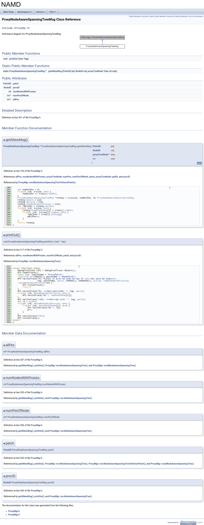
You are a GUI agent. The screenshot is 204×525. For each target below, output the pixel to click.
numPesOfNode (21, 95)
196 (22, 171)
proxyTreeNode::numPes (59, 176)
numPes (52, 193)
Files (53, 13)
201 (20, 117)
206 (22, 425)
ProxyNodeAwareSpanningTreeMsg (27, 71)
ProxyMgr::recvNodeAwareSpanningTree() (39, 261)
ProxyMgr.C (36, 171)
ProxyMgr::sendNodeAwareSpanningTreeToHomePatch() (47, 182)
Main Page (9, 12)
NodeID (79, 71)
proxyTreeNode (95, 71)
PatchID (67, 71)
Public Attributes (181, 16)
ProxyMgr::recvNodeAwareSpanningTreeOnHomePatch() (117, 463)
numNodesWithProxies (24, 91)
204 (22, 490)
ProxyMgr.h (22, 28)
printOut (13, 58)
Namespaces (25, 13)
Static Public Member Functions (162, 16)
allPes (16, 99)
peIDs (54, 214)
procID (16, 87)
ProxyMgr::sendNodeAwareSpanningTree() (114, 365)
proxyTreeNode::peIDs (107, 176)
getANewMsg (55, 71)
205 (22, 392)
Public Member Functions (138, 16)
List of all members (196, 16)
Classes (41, 13)
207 (22, 359)
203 (22, 458)
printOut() (39, 365)
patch (15, 83)
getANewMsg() (25, 365)
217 (22, 249)
